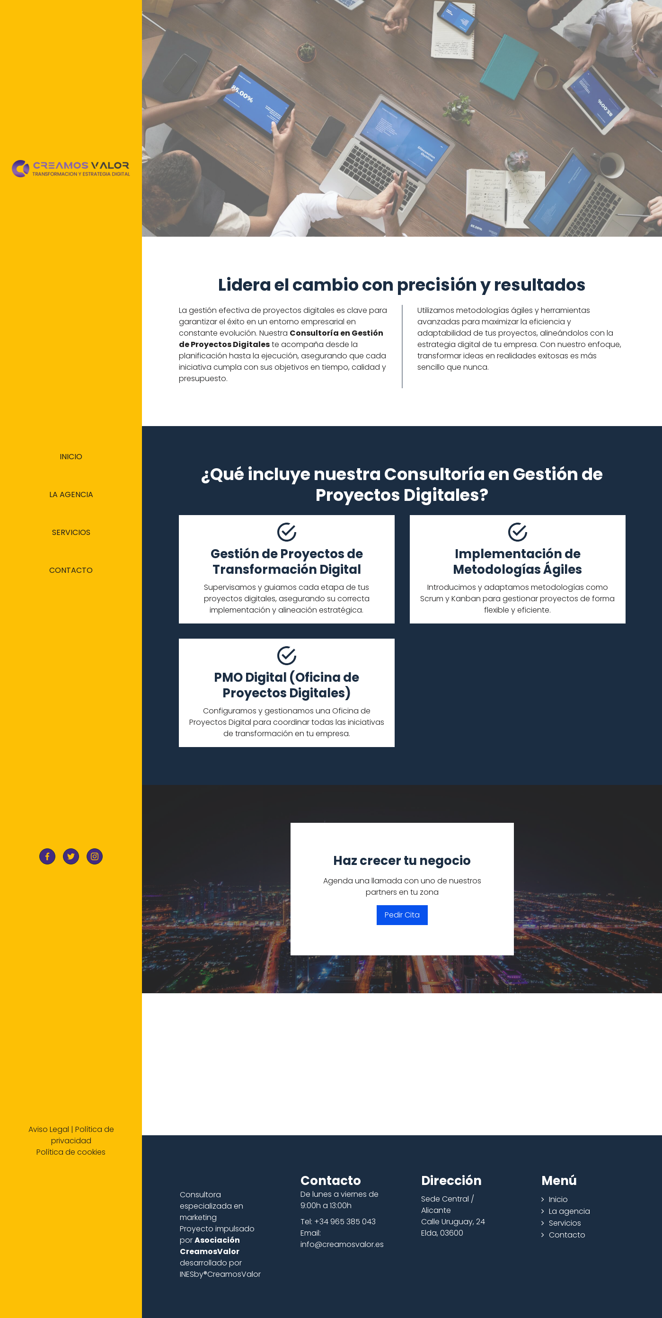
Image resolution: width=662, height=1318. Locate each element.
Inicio (71, 456)
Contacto (71, 570)
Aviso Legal (48, 1129)
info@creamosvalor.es (342, 1244)
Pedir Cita (402, 914)
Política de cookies (71, 1152)
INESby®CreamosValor (220, 1274)
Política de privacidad (82, 1135)
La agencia (71, 494)
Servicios (71, 532)
